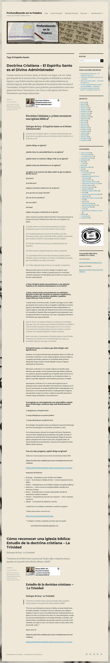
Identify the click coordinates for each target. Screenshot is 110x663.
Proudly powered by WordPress (33, 654)
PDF (83, 200)
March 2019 (84, 135)
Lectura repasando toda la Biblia (91, 194)
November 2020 (85, 113)
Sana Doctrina (15, 580)
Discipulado (84, 160)
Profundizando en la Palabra (24, 12)
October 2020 (84, 115)
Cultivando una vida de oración (90, 183)
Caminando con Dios (86, 158)
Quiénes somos (96, 13)
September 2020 (85, 117)
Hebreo (83, 165)
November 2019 (85, 131)
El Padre (12, 578)
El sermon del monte (88, 187)
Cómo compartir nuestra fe (89, 181)
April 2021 (83, 104)
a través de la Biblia (86, 154)
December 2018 (85, 138)
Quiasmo (84, 201)
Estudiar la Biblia (87, 189)
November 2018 (85, 140)
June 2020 (83, 120)
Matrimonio (85, 196)
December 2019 (85, 129)
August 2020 (84, 118)
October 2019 (84, 133)
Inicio (46, 13)
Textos (84, 209)
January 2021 (84, 109)
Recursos (83, 13)
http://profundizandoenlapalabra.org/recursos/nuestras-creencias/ (49, 468)
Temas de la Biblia (87, 207)
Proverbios (85, 216)
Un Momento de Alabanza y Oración (92, 210)
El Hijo (8, 578)
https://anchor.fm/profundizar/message (39, 516)
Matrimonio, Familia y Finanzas (91, 198)
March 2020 (84, 126)
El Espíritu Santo (16, 108)
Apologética (85, 174)
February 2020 (85, 127)
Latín (82, 169)
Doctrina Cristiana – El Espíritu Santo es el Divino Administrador (39, 67)
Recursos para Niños (88, 203)
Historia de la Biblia (86, 167)
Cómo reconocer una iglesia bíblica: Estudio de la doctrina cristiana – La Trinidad (38, 543)
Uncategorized (85, 218)
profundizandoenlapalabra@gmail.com (90, 262)
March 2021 (84, 106)
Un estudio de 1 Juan (87, 156)
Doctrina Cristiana (12, 102)
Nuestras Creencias (71, 13)
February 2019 (85, 137)
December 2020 (85, 111)
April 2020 (84, 124)
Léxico (84, 163)
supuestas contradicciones (89, 205)
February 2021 (85, 108)
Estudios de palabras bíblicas (90, 191)
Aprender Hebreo (87, 180)
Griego (82, 162)
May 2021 (83, 102)
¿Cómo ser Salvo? (85, 153)
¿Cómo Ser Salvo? (56, 13)
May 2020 (83, 122)
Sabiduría (83, 214)
